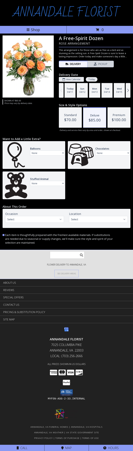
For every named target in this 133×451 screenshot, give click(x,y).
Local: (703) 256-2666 (66, 356)
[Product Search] (67, 255)
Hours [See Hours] (111, 448)
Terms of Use (90, 438)
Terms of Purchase (67, 438)
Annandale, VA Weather (48, 432)
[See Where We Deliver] (66, 273)
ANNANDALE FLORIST (66, 12)
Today (91, 79)
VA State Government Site (82, 432)
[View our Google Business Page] (66, 331)
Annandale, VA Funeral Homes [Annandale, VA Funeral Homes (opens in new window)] (49, 426)
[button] (66, 392)
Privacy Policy (43, 438)
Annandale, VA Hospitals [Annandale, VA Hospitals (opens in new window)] (87, 426)
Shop (33, 29)
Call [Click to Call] (22, 448)
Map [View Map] (66, 448)
